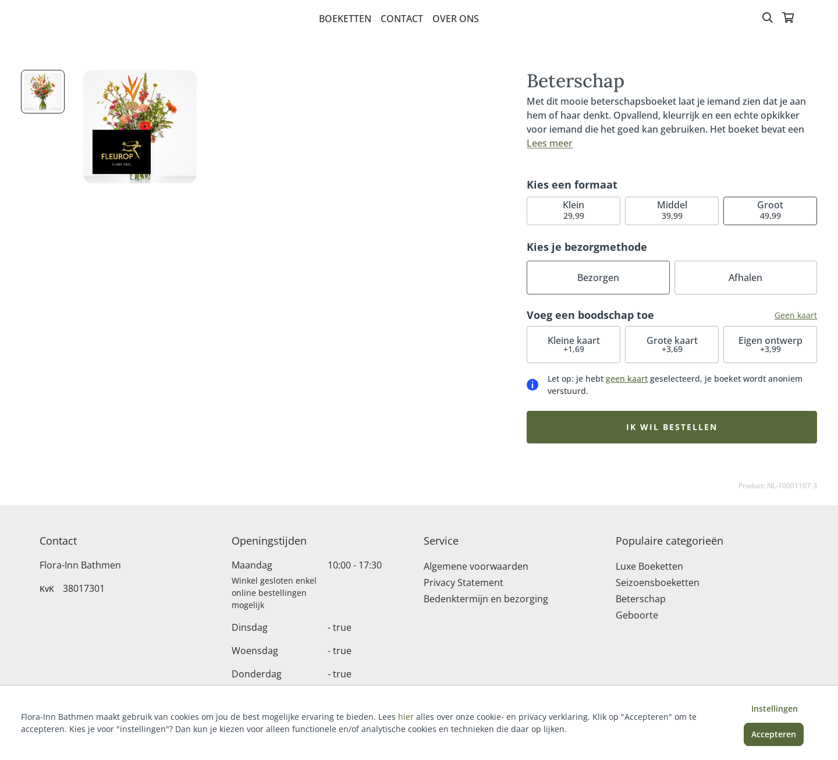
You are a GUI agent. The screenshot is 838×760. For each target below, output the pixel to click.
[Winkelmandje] (787, 19)
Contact (402, 18)
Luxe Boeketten (649, 566)
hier (406, 716)
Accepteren (773, 734)
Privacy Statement (463, 582)
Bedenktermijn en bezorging (486, 598)
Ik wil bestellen (672, 426)
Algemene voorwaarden (476, 566)
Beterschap (641, 598)
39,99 (672, 209)
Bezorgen (598, 277)
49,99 (770, 209)
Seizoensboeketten (657, 582)
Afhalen (745, 277)
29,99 (573, 209)
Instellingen (774, 708)
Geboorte (637, 615)
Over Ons (455, 18)
